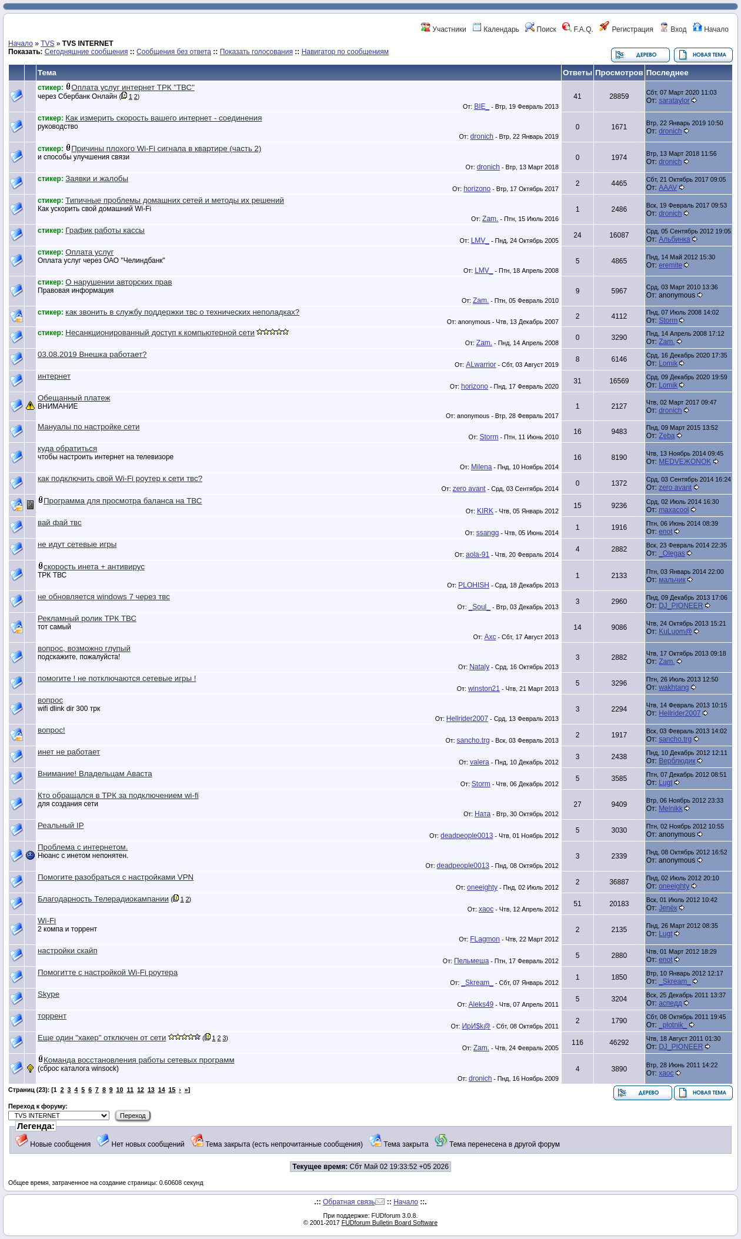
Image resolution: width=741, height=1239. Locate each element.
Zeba (667, 436)
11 (129, 1089)
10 (120, 1089)
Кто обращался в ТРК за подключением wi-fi (118, 795)
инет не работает (69, 751)
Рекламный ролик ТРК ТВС (87, 618)
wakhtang (674, 687)
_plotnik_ (673, 1025)
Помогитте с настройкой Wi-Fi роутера (108, 972)
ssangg (487, 533)
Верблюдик (677, 761)
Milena (481, 467)
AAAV (668, 187)
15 (172, 1089)
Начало (711, 29)
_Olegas (672, 553)
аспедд (670, 1003)
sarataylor (674, 100)
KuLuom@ (675, 631)
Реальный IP (61, 825)
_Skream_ (477, 982)
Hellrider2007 (467, 718)
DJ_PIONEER (681, 606)
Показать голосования (256, 52)
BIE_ (481, 106)
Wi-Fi (47, 920)
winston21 (484, 688)
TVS (47, 43)
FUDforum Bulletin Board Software (390, 1222)
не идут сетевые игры (77, 544)
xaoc (486, 909)
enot (665, 531)
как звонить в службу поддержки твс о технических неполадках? (182, 312)
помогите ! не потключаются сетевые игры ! (117, 678)
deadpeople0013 (466, 835)
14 (161, 1089)
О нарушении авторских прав (118, 282)
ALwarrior (481, 364)
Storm (668, 320)
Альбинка (674, 239)
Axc (490, 637)
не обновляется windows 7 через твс (104, 596)
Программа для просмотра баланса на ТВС (123, 500)
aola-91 (477, 554)
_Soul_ (479, 607)
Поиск (540, 29)
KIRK (485, 511)
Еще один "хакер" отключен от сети (102, 1037)
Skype (48, 994)
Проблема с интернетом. (83, 847)
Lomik (668, 363)
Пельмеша (471, 961)
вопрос (50, 700)
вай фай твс (60, 522)
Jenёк (668, 908)
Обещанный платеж (74, 397)
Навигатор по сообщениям (345, 52)
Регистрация (626, 29)
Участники (443, 29)
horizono (476, 189)
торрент (52, 1015)
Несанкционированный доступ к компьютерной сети (160, 332)
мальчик (672, 580)
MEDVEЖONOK (685, 461)
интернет (54, 376)
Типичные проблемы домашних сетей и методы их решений (174, 200)
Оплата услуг (89, 252)
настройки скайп (68, 950)
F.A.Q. (577, 29)
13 (151, 1089)
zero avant (469, 489)
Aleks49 (481, 1004)
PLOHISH (473, 585)
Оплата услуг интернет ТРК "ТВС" (133, 87)
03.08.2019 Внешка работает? (92, 354)
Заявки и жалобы (96, 178)
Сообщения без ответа (173, 52)
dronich (481, 136)
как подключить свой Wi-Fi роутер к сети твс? (120, 478)
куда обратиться (67, 448)
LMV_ (480, 240)
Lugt (665, 783)
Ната (482, 814)
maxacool (674, 510)
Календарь (495, 29)
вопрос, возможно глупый (84, 648)
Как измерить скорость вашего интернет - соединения (163, 117)
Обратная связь (349, 1202)
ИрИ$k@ (476, 1026)
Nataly (479, 667)
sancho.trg (473, 740)
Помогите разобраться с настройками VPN (115, 877)
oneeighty (482, 887)
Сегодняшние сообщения (86, 52)
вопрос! (51, 730)
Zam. (490, 219)
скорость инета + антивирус (94, 566)
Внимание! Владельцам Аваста (95, 773)
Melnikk (671, 808)
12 (140, 1089)
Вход (672, 29)
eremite (670, 265)
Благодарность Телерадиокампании (103, 898)
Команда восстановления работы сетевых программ (139, 1060)
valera (479, 762)
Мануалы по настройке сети (88, 426)
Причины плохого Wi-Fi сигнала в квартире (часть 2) (166, 148)
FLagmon (485, 939)
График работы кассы (105, 230)
